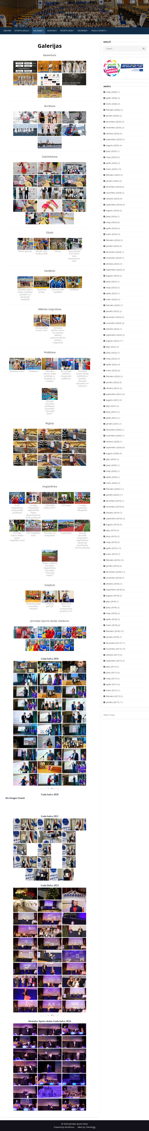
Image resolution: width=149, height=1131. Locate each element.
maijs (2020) (111, 471)
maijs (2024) (111, 222)
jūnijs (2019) (111, 536)
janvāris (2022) (112, 382)
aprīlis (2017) (111, 684)
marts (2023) (111, 299)
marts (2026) (111, 104)
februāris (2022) (113, 376)
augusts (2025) (112, 145)
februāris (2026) (113, 110)
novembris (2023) (113, 258)
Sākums (7, 30)
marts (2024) (111, 234)
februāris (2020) (113, 489)
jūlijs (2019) (111, 530)
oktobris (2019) (112, 512)
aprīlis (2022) (111, 364)
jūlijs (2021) (111, 406)
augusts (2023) (112, 275)
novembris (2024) (113, 192)
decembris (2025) (113, 121)
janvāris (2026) (112, 115)
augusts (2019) (112, 524)
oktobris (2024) (112, 198)
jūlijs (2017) (111, 666)
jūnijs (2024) (111, 216)
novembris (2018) (113, 577)
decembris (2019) (113, 501)
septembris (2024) (114, 204)
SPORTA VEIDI (66, 30)
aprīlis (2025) (111, 163)
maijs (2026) (111, 92)
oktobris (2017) (112, 655)
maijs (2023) (111, 287)
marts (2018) (111, 625)
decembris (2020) (113, 429)
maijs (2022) (111, 358)
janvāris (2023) (112, 311)
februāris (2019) (113, 560)
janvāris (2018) (112, 637)
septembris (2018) (114, 589)
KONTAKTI (52, 30)
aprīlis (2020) (111, 477)
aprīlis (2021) (111, 418)
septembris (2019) (114, 518)
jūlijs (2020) (111, 459)
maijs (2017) (111, 678)
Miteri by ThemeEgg (86, 1127)
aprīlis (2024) (111, 228)
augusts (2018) (112, 595)
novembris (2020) (113, 435)
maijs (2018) (111, 613)
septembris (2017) (114, 660)
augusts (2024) (112, 210)
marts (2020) (111, 483)
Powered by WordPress (64, 1127)
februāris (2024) (113, 240)
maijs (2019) (111, 542)
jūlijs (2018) (111, 601)
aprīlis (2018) (111, 619)
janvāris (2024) (112, 246)
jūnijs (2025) (111, 151)
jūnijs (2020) (111, 465)
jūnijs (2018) (111, 607)
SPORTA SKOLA (21, 30)
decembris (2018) (113, 572)
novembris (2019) (113, 506)
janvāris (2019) (112, 566)
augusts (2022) (112, 341)
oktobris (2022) (112, 329)
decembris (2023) (113, 252)
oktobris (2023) (112, 264)
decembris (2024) (113, 186)
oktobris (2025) (112, 133)
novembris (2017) (113, 649)
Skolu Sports (98, 30)
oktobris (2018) (112, 583)
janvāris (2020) (112, 495)
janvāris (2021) (112, 423)
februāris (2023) (113, 305)
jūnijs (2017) (111, 672)
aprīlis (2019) (111, 548)
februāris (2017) (113, 696)
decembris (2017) (113, 643)
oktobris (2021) (112, 388)
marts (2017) (111, 690)
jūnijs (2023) (111, 281)
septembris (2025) (114, 139)
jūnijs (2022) (111, 352)
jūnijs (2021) (111, 412)
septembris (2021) (114, 394)
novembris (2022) (113, 323)
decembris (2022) (113, 317)
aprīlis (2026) (111, 98)
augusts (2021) (112, 400)
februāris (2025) (113, 175)
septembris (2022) (114, 335)
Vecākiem (82, 30)
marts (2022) (111, 370)
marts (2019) (111, 554)
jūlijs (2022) (111, 346)
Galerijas (38, 30)
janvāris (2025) (112, 181)
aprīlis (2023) (111, 293)
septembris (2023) (114, 269)
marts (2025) (111, 169)
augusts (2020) (112, 453)
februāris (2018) (113, 631)
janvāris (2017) (112, 702)
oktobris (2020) (112, 441)
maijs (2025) (111, 157)
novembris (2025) (113, 127)
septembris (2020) (114, 447)
